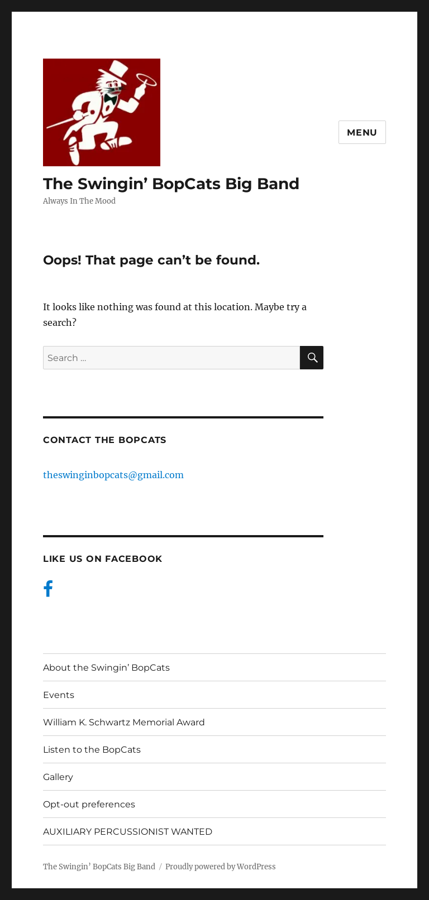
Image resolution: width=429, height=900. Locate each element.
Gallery (58, 777)
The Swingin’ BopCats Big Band (171, 183)
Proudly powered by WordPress (220, 867)
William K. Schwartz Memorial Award (124, 722)
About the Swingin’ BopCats (106, 667)
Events (58, 695)
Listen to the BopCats (92, 749)
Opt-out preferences (89, 804)
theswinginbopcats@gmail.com (113, 474)
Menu (362, 132)
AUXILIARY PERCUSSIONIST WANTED (127, 831)
